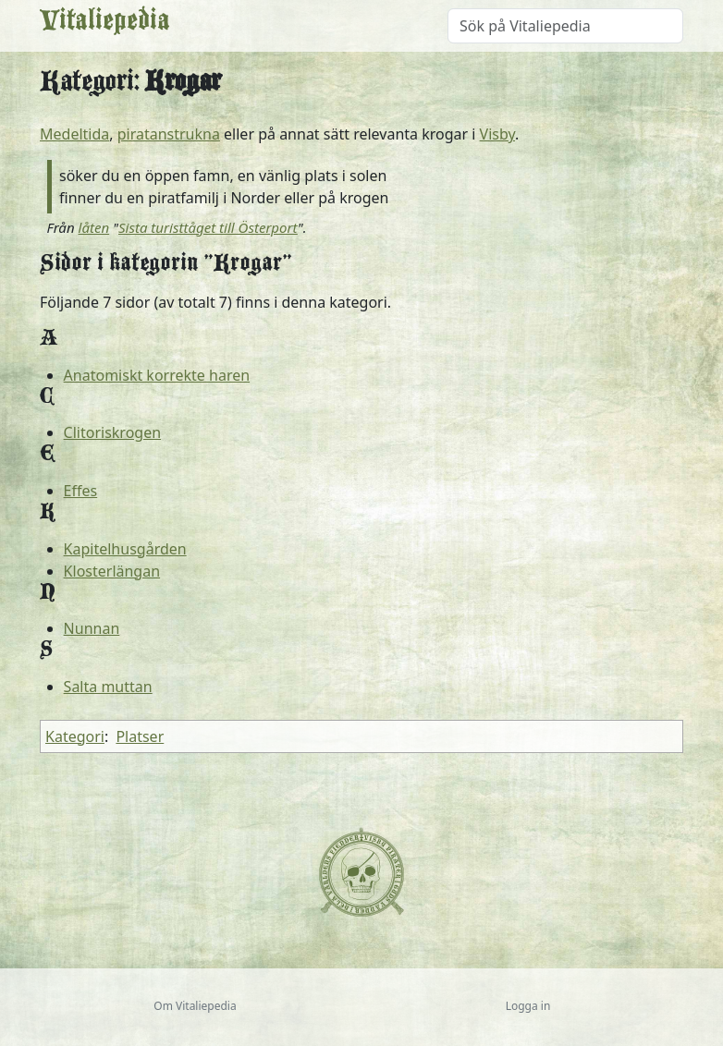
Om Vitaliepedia (194, 1006)
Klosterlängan (112, 571)
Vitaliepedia (105, 25)
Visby (497, 134)
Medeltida (74, 134)
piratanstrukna (168, 134)
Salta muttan (108, 686)
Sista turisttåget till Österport (208, 227)
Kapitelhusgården (125, 549)
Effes (81, 490)
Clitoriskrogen (113, 432)
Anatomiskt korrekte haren (157, 375)
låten (94, 227)
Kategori (74, 736)
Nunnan (92, 628)
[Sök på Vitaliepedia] (565, 25)
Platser (140, 736)
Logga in (528, 1006)
